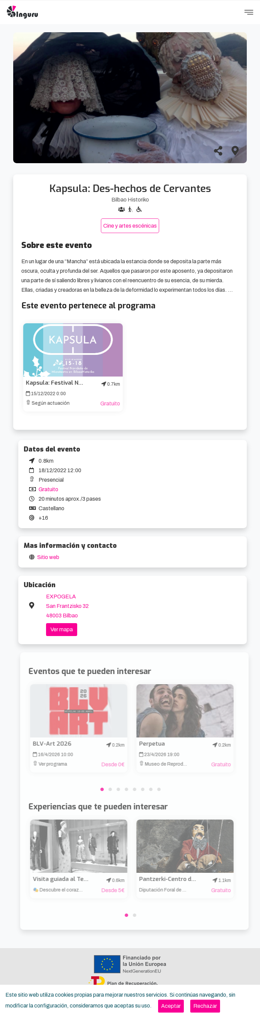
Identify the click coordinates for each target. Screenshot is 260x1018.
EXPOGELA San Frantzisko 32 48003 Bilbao (67, 606)
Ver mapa (61, 629)
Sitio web (48, 557)
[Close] (171, 1006)
